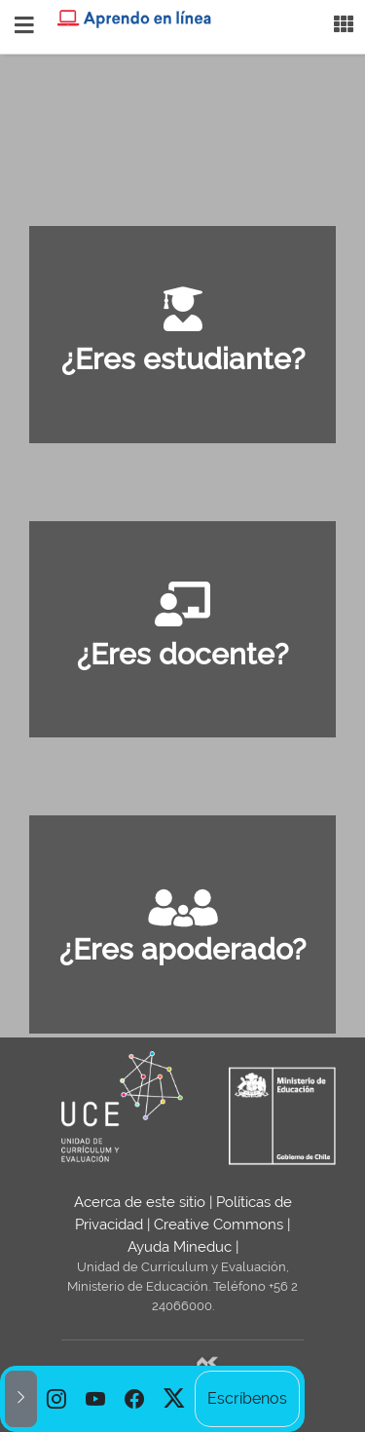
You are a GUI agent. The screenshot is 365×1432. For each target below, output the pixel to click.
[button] (21, 1399)
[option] (56, 1399)
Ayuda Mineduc (180, 1247)
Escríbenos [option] (247, 1398)
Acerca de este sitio (139, 1202)
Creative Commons (218, 1224)
